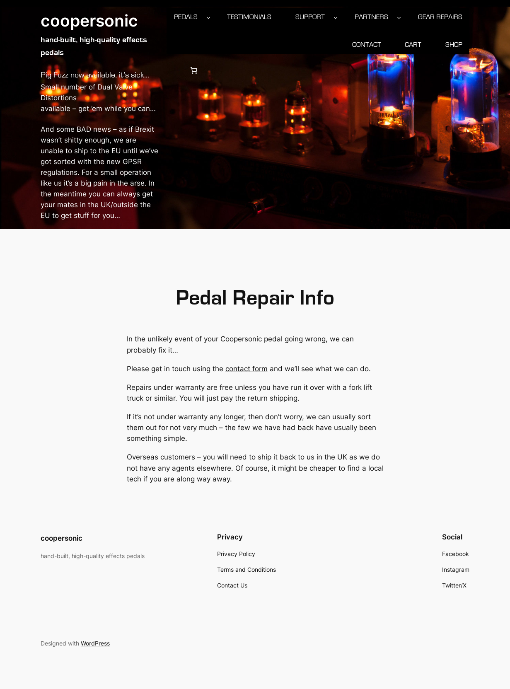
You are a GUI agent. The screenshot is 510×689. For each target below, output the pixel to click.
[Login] (173, 70)
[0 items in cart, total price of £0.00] (193, 70)
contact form (246, 369)
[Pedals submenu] (208, 17)
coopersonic (89, 21)
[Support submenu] (336, 17)
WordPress (95, 643)
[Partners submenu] (399, 17)
